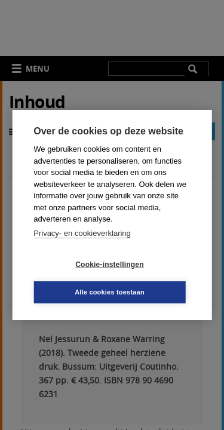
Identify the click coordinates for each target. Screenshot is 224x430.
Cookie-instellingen (109, 264)
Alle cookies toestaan (110, 292)
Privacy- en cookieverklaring (82, 233)
